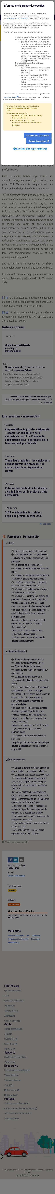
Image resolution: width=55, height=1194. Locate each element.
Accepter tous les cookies (37, 135)
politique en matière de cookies (17, 18)
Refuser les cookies (37, 141)
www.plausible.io (9, 97)
